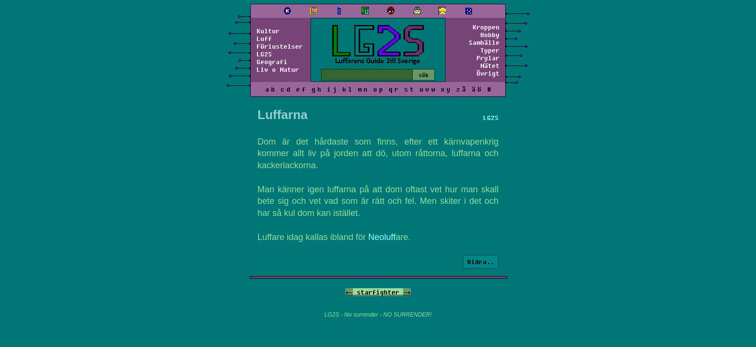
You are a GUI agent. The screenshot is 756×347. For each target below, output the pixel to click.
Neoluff (382, 237)
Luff (264, 38)
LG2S (264, 54)
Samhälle (484, 42)
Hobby (490, 35)
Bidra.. (480, 262)
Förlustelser (279, 46)
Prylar (488, 58)
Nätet (490, 65)
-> (407, 292)
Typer (490, 50)
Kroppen (486, 27)
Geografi (271, 62)
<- (349, 292)
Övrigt (488, 73)
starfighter (378, 292)
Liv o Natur (277, 69)
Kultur (268, 31)
